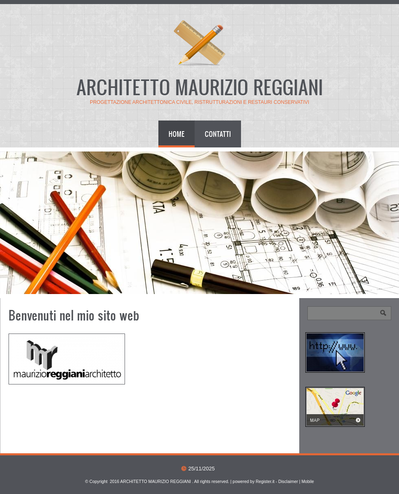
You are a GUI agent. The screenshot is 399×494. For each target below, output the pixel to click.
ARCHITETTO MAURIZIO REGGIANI (199, 86)
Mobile (307, 481)
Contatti (218, 133)
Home (176, 133)
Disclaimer (288, 481)
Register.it (265, 481)
